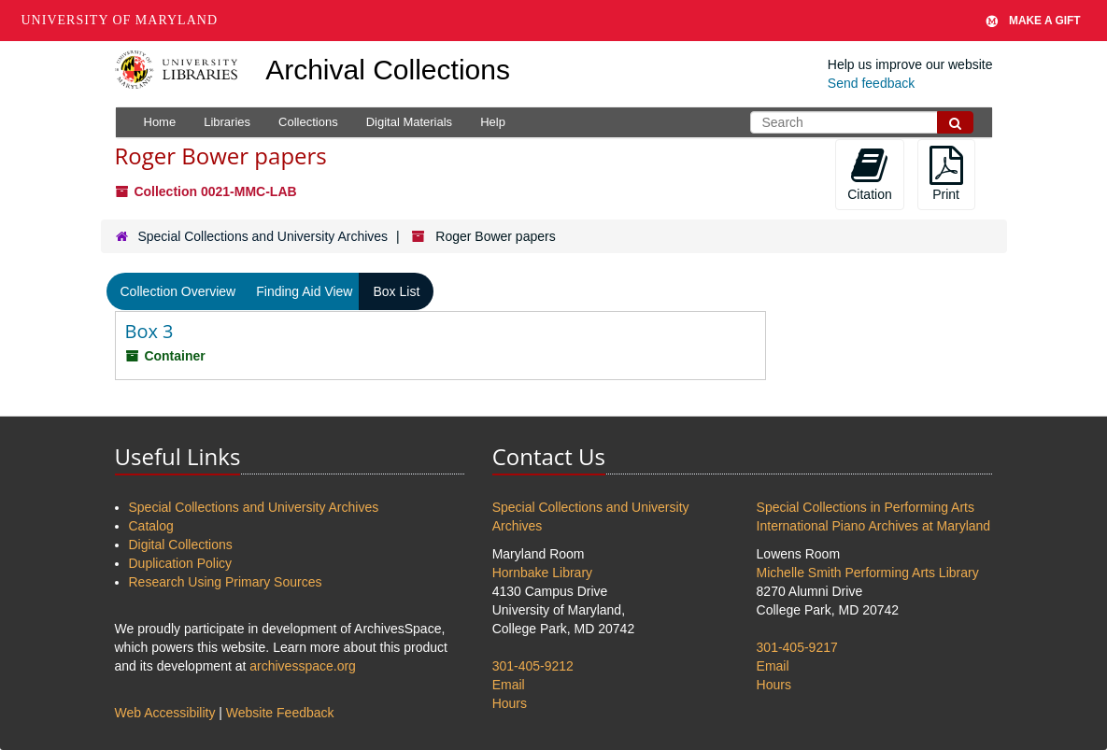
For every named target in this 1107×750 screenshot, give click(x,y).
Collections (308, 122)
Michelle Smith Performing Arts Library (868, 572)
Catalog (151, 525)
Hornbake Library (542, 572)
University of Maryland (120, 20)
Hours (509, 703)
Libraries (227, 122)
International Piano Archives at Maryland (874, 525)
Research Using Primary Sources (225, 581)
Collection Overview (178, 291)
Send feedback (871, 83)
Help (492, 122)
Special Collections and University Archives (262, 236)
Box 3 (149, 331)
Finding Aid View (304, 291)
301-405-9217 (797, 647)
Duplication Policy (181, 563)
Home (160, 122)
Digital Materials (409, 122)
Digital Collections (181, 544)
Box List (396, 291)
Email (508, 684)
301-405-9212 (533, 665)
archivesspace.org (302, 665)
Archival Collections (387, 69)
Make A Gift (1033, 20)
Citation (869, 174)
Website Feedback (280, 712)
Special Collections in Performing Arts (865, 507)
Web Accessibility (165, 712)
